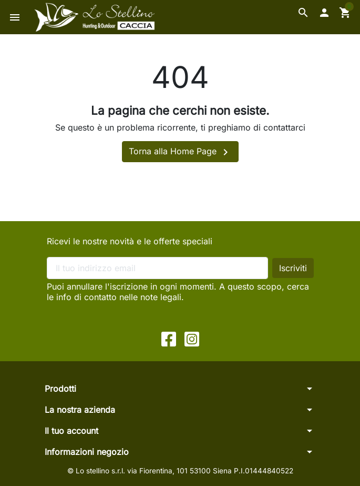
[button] (303, 12)
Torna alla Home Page (180, 152)
